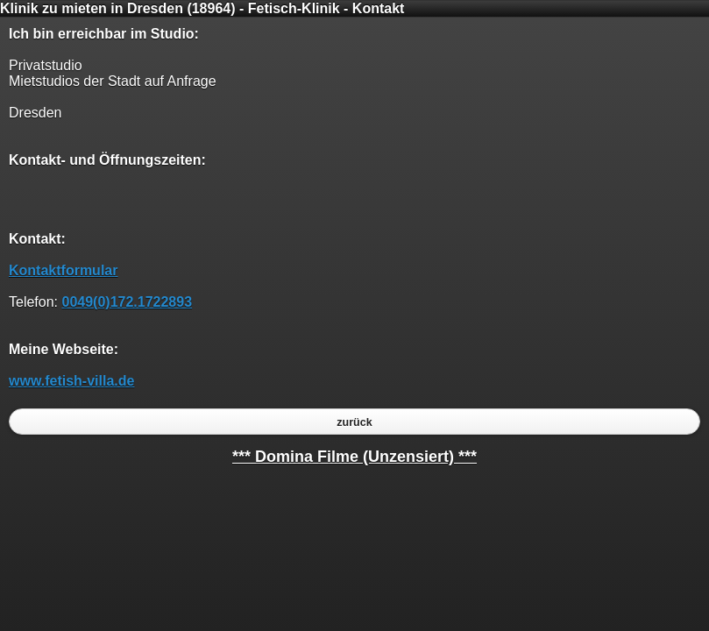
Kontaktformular (63, 270)
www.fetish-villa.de (71, 380)
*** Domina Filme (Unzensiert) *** (354, 456)
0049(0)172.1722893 (126, 301)
